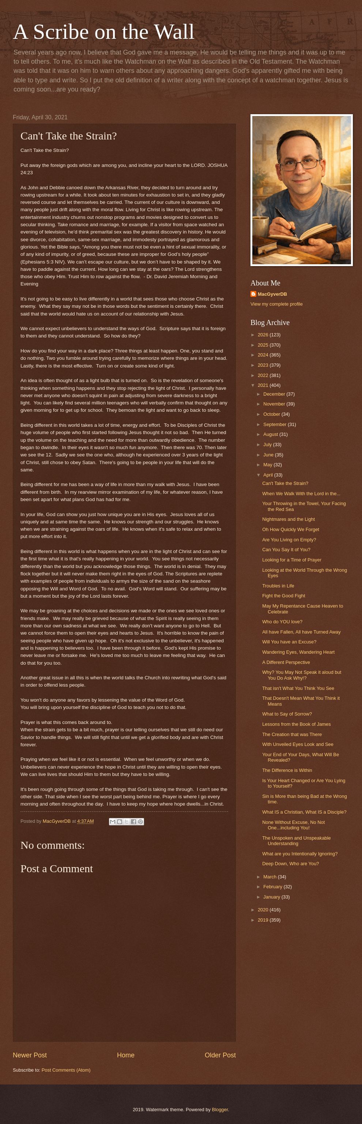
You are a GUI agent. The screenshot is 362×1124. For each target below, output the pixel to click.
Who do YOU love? (282, 621)
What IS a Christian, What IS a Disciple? (304, 812)
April (268, 475)
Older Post (220, 1055)
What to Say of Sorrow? (287, 714)
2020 (263, 909)
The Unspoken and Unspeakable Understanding (296, 840)
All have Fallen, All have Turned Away (301, 632)
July (268, 444)
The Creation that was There (292, 734)
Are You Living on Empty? (289, 539)
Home (126, 1055)
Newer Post (30, 1055)
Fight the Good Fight (283, 595)
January (272, 897)
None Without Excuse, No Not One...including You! (293, 824)
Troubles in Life (278, 586)
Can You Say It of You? (286, 549)
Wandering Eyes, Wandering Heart (298, 652)
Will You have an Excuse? (289, 642)
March (270, 877)
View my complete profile (276, 304)
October (272, 414)
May (268, 464)
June (269, 455)
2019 (263, 920)
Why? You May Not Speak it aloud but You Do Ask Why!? (301, 674)
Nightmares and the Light (288, 519)
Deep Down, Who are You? (290, 863)
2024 (263, 355)
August (271, 434)
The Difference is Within (287, 770)
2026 (263, 334)
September (275, 424)
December (274, 394)
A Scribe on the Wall (104, 31)
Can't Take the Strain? (285, 483)
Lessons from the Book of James (296, 724)
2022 (263, 375)
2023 (263, 365)
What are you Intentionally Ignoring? (300, 853)
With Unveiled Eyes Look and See (297, 744)
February (273, 886)
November (274, 404)
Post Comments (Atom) (66, 1070)
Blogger (220, 1109)
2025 (263, 345)
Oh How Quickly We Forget (290, 529)
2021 (263, 385)
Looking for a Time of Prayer (291, 560)
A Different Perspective (286, 662)
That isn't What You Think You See (298, 688)
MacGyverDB (272, 294)
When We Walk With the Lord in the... (301, 493)
